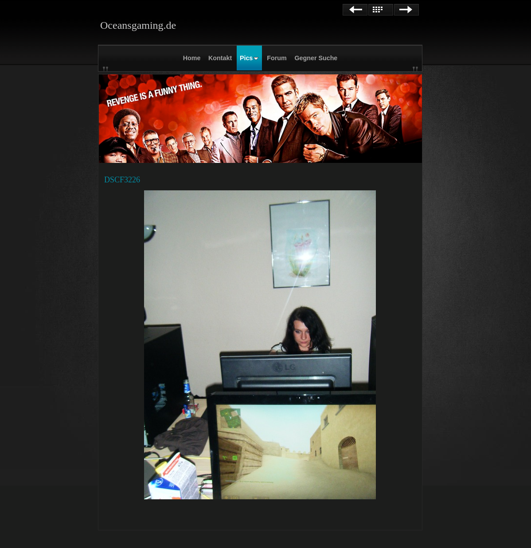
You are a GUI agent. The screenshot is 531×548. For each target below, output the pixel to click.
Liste (380, 9)
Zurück (355, 9)
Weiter (406, 9)
